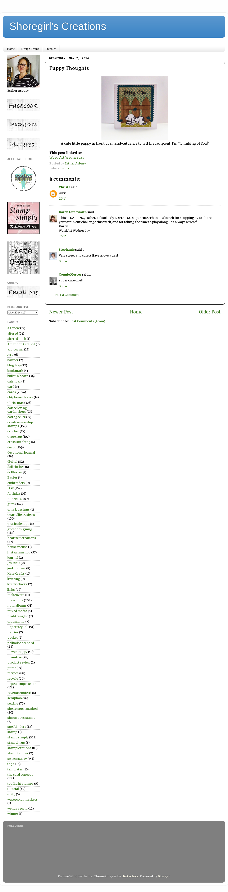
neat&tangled (17, 616)
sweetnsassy (17, 759)
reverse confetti (19, 693)
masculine (15, 600)
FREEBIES (14, 499)
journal (12, 558)
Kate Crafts (16, 573)
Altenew (13, 328)
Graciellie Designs (21, 515)
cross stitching (19, 442)
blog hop (14, 365)
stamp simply (17, 737)
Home (11, 48)
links (11, 590)
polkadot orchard (20, 643)
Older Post (210, 312)
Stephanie (66, 250)
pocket (12, 637)
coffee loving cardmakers (17, 409)
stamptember (17, 753)
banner (12, 360)
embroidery (16, 483)
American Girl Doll (21, 344)
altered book (16, 339)
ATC (10, 355)
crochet (13, 431)
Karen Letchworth (73, 212)
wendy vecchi (17, 808)
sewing (12, 703)
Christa (64, 187)
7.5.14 (63, 198)
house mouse (17, 547)
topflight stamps (20, 783)
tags (10, 764)
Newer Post (61, 312)
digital (12, 461)
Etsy (10, 488)
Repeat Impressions (22, 684)
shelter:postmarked (22, 709)
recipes (13, 673)
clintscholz (130, 876)
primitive (14, 657)
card (10, 387)
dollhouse (14, 472)
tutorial (13, 789)
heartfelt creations (21, 538)
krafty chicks (17, 584)
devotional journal (21, 452)
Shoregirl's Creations (57, 26)
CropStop (14, 437)
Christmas (15, 403)
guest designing (19, 529)
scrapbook (15, 698)
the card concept (20, 774)
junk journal (16, 568)
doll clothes (15, 467)
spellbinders (16, 727)
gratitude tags (18, 524)
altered (12, 333)
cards (65, 168)
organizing (16, 622)
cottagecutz (16, 417)
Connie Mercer (70, 274)
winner (12, 814)
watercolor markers (22, 799)
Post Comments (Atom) (87, 321)
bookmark (15, 371)
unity (11, 794)
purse (11, 668)
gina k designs (18, 509)
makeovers (15, 595)
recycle (12, 678)
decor (11, 447)
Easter (12, 477)
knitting (13, 579)
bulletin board (17, 376)
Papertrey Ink (17, 627)
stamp (12, 732)
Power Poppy (17, 652)
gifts (11, 504)
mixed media (17, 611)
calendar (14, 381)
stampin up (16, 742)
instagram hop (19, 552)
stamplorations (19, 748)
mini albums (17, 605)
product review (18, 662)
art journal (15, 349)
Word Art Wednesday (66, 157)
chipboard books (20, 397)
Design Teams (30, 48)
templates (15, 769)
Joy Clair (13, 563)
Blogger (164, 876)
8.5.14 (63, 261)
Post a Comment (67, 295)
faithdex (13, 493)
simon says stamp (21, 718)
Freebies (50, 48)
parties (12, 632)
